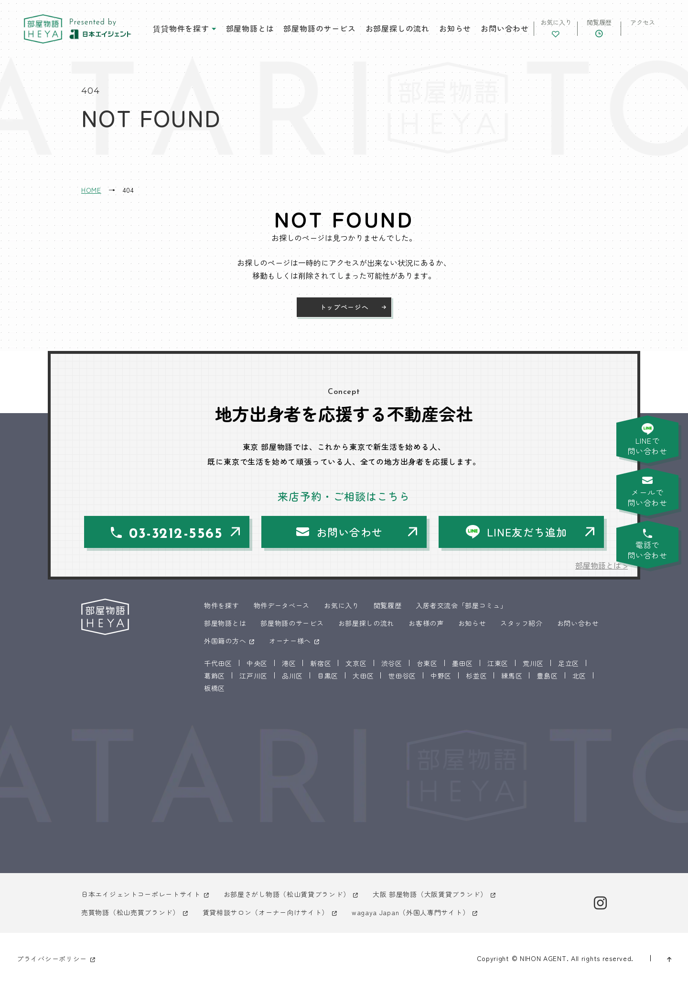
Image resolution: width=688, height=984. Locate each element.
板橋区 (214, 688)
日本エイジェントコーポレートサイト (141, 894)
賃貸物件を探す (181, 28)
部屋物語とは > (601, 565)
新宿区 (320, 663)
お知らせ (455, 28)
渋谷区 (391, 663)
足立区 (568, 663)
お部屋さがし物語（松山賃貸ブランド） (287, 894)
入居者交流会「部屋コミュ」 (461, 605)
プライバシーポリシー (52, 958)
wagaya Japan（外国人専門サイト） (410, 912)
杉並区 (476, 675)
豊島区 (547, 675)
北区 (579, 675)
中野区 (441, 675)
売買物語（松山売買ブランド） (130, 912)
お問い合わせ (505, 28)
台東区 (427, 663)
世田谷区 (402, 675)
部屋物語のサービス (319, 28)
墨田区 (462, 663)
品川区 (292, 675)
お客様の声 (426, 623)
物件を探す (221, 605)
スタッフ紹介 (521, 623)
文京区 (355, 663)
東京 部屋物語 (43, 29)
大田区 (363, 675)
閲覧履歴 (388, 605)
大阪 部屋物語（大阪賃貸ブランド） (430, 894)
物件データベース (282, 605)
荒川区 (533, 663)
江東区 (497, 663)
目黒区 (327, 675)
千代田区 (218, 663)
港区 (289, 663)
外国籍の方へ (225, 640)
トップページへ (344, 307)
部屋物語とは (250, 28)
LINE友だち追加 (527, 531)
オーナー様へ (290, 640)
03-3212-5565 (176, 534)
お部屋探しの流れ (398, 28)
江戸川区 (253, 675)
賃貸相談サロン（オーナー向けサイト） (266, 912)
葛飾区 (214, 675)
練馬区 (511, 675)
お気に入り (341, 605)
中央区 (257, 663)
